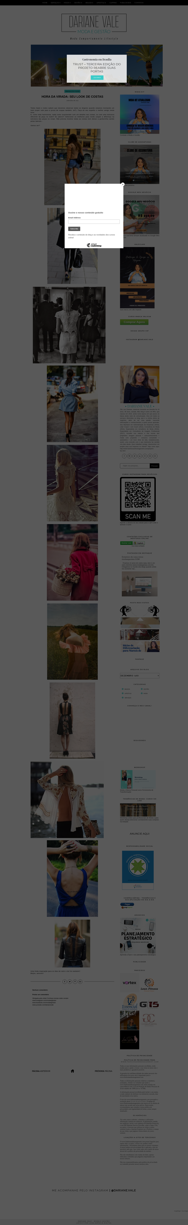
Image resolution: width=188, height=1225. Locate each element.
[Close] (123, 184)
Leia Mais (97, 77)
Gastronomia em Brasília (96, 59)
